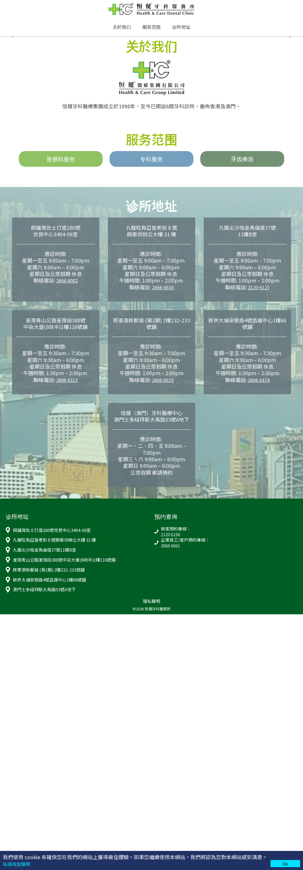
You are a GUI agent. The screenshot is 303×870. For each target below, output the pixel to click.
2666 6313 (67, 385)
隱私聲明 (151, 607)
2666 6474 (259, 385)
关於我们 (122, 30)
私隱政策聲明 (18, 863)
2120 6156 (170, 540)
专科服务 (151, 164)
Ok (285, 864)
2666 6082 (67, 286)
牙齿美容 (242, 164)
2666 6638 (163, 292)
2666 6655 (163, 385)
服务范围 (151, 30)
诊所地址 (181, 30)
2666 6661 (170, 551)
